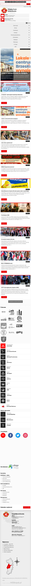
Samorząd (15, 25)
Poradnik (4, 485)
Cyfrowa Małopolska (6, 481)
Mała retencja (6, 548)
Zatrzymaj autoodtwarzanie (25, 49)
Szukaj (28, 4)
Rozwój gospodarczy (15, 35)
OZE (15, 46)
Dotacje (15, 32)
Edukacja (15, 39)
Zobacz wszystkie (27, 507)
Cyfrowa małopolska (8, 550)
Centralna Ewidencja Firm (7, 486)
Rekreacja (15, 42)
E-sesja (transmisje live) (9, 547)
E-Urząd (15, 44)
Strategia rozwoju (5, 502)
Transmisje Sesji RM (6, 476)
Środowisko (15, 37)
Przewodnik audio (5, 492)
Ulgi (3, 488)
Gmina (15, 28)
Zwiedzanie (4, 493)
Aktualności (27, 165)
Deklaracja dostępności (9, 545)
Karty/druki (4, 478)
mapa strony (27, 6)
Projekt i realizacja (11, 583)
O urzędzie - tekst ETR (8, 544)
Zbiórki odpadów (7, 552)
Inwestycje (15, 30)
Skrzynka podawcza (6, 480)
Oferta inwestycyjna (6, 499)
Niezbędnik (4, 495)
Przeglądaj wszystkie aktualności (15, 301)
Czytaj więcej (4, 151)
